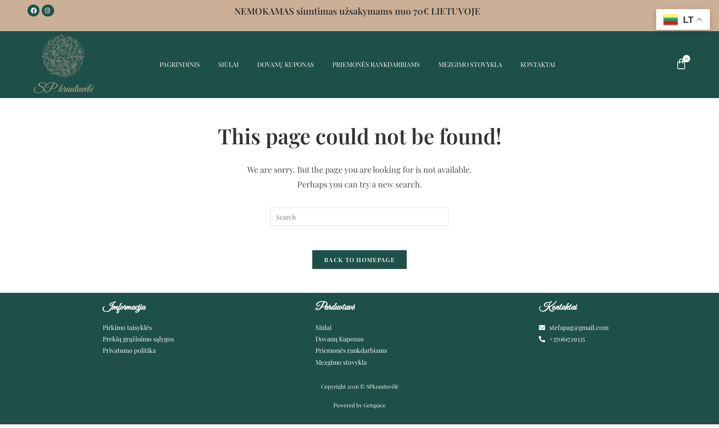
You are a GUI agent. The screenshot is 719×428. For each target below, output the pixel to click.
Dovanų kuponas (285, 64)
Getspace (375, 409)
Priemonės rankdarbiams (376, 64)
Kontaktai (537, 64)
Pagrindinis (180, 64)
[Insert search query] (359, 217)
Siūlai (228, 64)
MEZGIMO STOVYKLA (470, 64)
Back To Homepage (359, 263)
